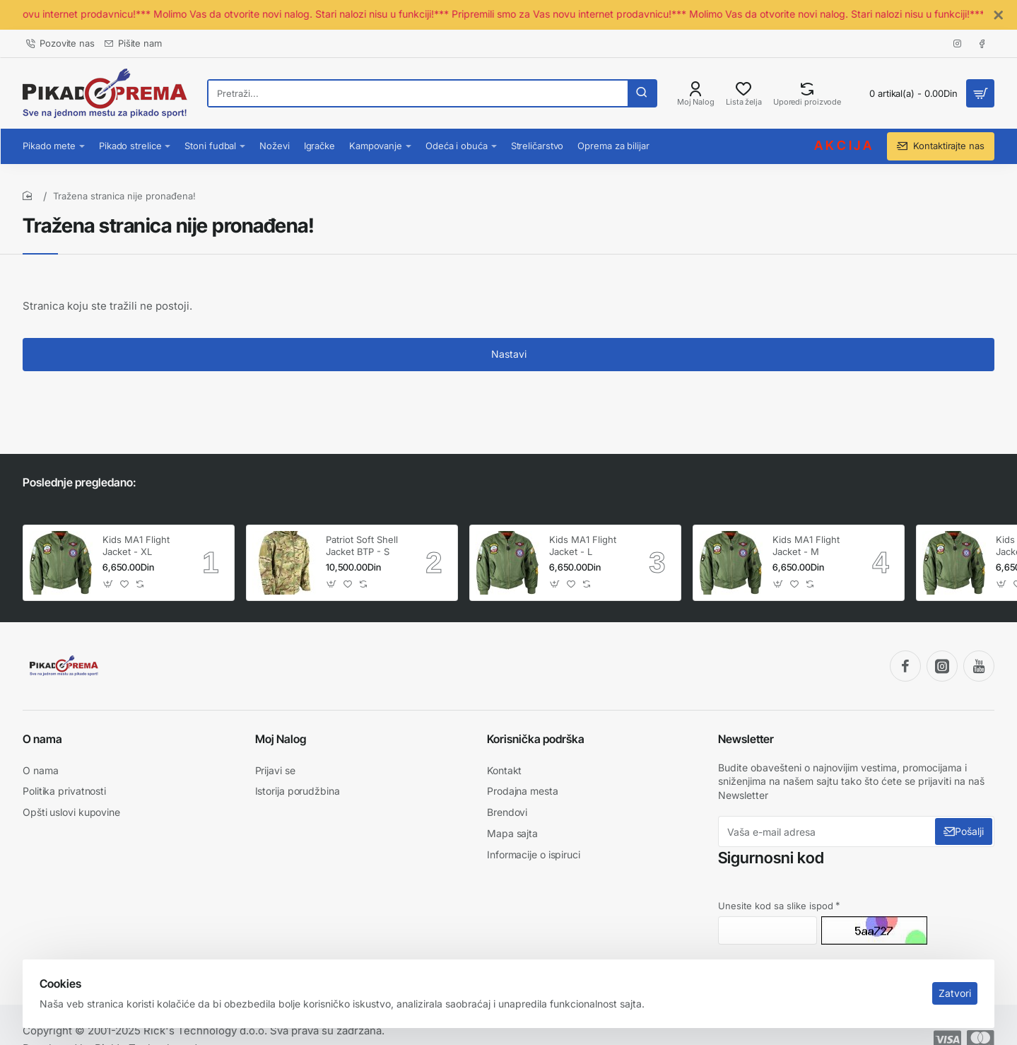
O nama (42, 739)
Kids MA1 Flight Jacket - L (582, 545)
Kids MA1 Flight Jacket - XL (136, 545)
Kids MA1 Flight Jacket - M (806, 545)
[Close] (999, 15)
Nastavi (509, 365)
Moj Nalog (280, 739)
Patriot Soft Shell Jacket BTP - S (362, 545)
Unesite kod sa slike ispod (775, 905)
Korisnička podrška (535, 739)
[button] (108, 584)
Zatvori (949, 982)
